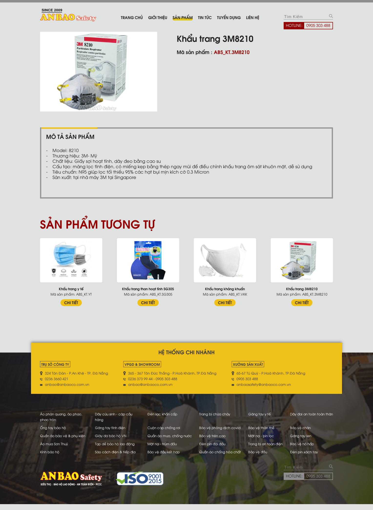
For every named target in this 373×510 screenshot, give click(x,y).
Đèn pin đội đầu (208, 449)
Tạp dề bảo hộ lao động (114, 449)
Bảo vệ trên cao (208, 435)
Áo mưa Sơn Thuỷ (54, 449)
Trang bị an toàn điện (264, 449)
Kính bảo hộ (50, 457)
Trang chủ (132, 17)
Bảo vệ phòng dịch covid (216, 427)
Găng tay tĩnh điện (109, 427)
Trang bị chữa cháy (211, 413)
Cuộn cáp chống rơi (160, 427)
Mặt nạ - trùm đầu (159, 449)
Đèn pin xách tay (305, 457)
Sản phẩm (183, 17)
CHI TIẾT (71, 302)
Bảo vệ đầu (256, 457)
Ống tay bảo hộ (53, 427)
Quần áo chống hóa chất (217, 457)
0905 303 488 (318, 25)
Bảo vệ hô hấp (302, 449)
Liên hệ (252, 17)
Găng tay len (301, 435)
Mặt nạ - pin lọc (259, 435)
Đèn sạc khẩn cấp (159, 413)
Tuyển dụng (229, 17)
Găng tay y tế (258, 413)
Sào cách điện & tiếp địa (114, 457)
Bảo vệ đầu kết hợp (160, 457)
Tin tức (205, 17)
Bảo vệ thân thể (259, 427)
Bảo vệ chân (301, 427)
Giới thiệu (157, 17)
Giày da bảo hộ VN (109, 435)
